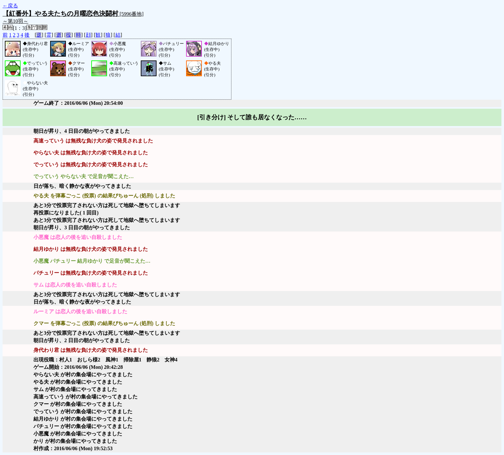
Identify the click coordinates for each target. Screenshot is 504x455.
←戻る (10, 5)
